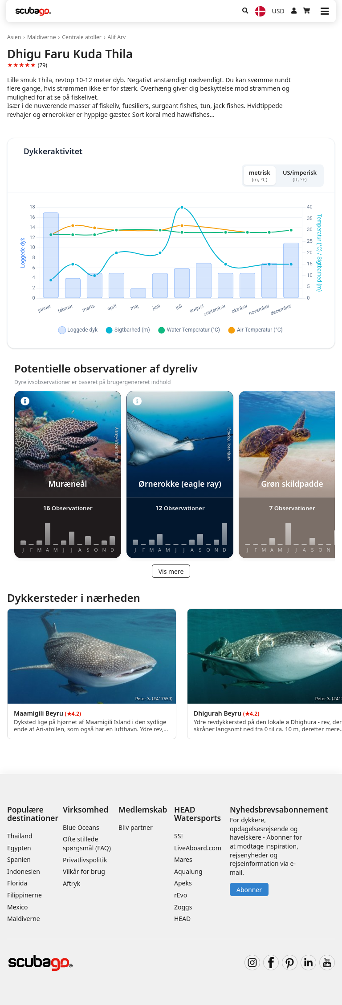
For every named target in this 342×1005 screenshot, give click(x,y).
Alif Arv (117, 37)
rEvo (180, 895)
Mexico (17, 907)
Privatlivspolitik (85, 860)
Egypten (19, 848)
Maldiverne (41, 37)
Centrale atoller (82, 37)
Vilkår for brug (84, 871)
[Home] (33, 11)
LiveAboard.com (197, 848)
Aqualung (188, 871)
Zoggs (183, 907)
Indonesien (23, 871)
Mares (183, 859)
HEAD (182, 918)
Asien (14, 37)
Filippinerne (24, 895)
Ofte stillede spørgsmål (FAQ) (87, 843)
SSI (178, 836)
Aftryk (71, 883)
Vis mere (171, 571)
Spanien (19, 859)
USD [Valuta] (278, 11)
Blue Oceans (81, 827)
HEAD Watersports (197, 813)
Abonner (249, 889)
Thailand (20, 836)
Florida (17, 883)
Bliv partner (135, 827)
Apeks (183, 883)
